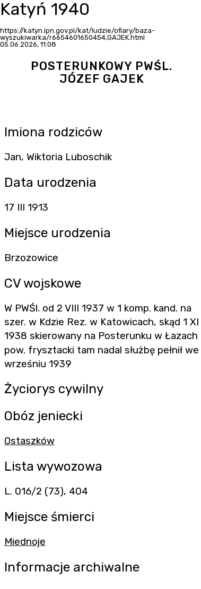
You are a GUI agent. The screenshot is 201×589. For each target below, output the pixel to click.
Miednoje (25, 542)
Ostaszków (29, 441)
